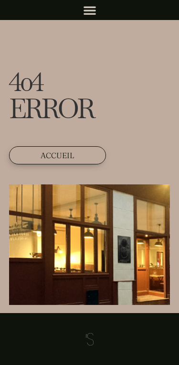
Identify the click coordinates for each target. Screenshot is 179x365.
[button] (90, 10)
